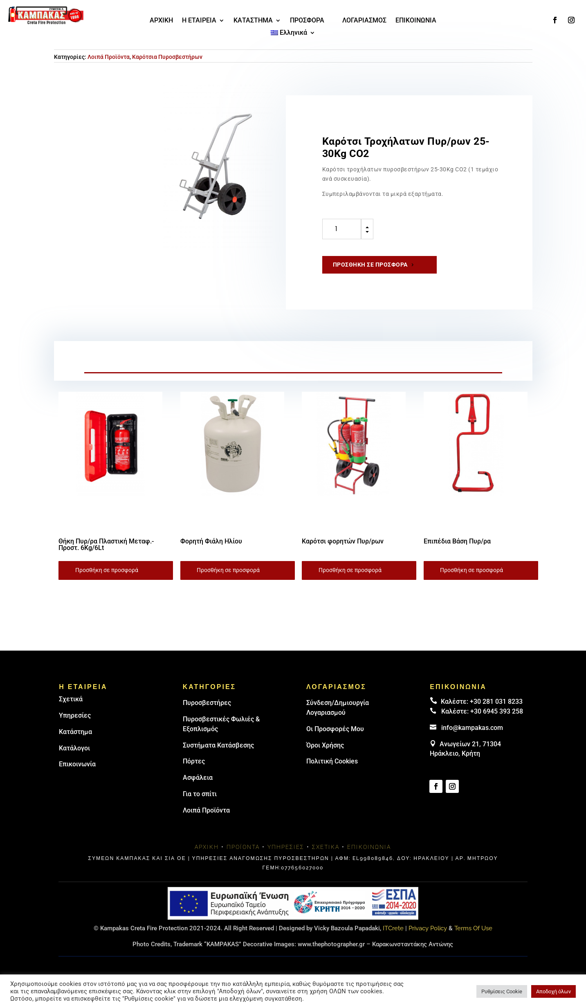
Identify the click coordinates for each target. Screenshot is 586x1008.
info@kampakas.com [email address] (472, 728)
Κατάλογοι (74, 748)
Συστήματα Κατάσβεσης (218, 745)
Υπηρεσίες (75, 715)
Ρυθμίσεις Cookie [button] (501, 991)
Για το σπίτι (200, 794)
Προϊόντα (243, 847)
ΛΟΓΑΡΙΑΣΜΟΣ (364, 21)
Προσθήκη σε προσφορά (370, 264)
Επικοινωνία (77, 764)
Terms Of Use (473, 928)
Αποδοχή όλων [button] (553, 991)
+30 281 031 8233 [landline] (496, 701)
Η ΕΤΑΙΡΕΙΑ (199, 21)
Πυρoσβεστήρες (207, 703)
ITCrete (393, 928)
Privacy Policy (428, 928)
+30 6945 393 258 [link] (496, 711)
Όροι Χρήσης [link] (325, 745)
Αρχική (207, 847)
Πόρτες (194, 761)
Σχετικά (71, 699)
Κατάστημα (75, 732)
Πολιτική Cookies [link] (332, 761)
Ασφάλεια (198, 777)
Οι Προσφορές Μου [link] (335, 729)
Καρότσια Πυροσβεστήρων (167, 57)
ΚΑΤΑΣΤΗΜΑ (253, 21)
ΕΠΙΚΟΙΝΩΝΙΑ (415, 21)
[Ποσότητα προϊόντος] (341, 229)
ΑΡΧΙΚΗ (161, 21)
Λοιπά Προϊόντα (109, 57)
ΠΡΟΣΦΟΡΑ (307, 21)
